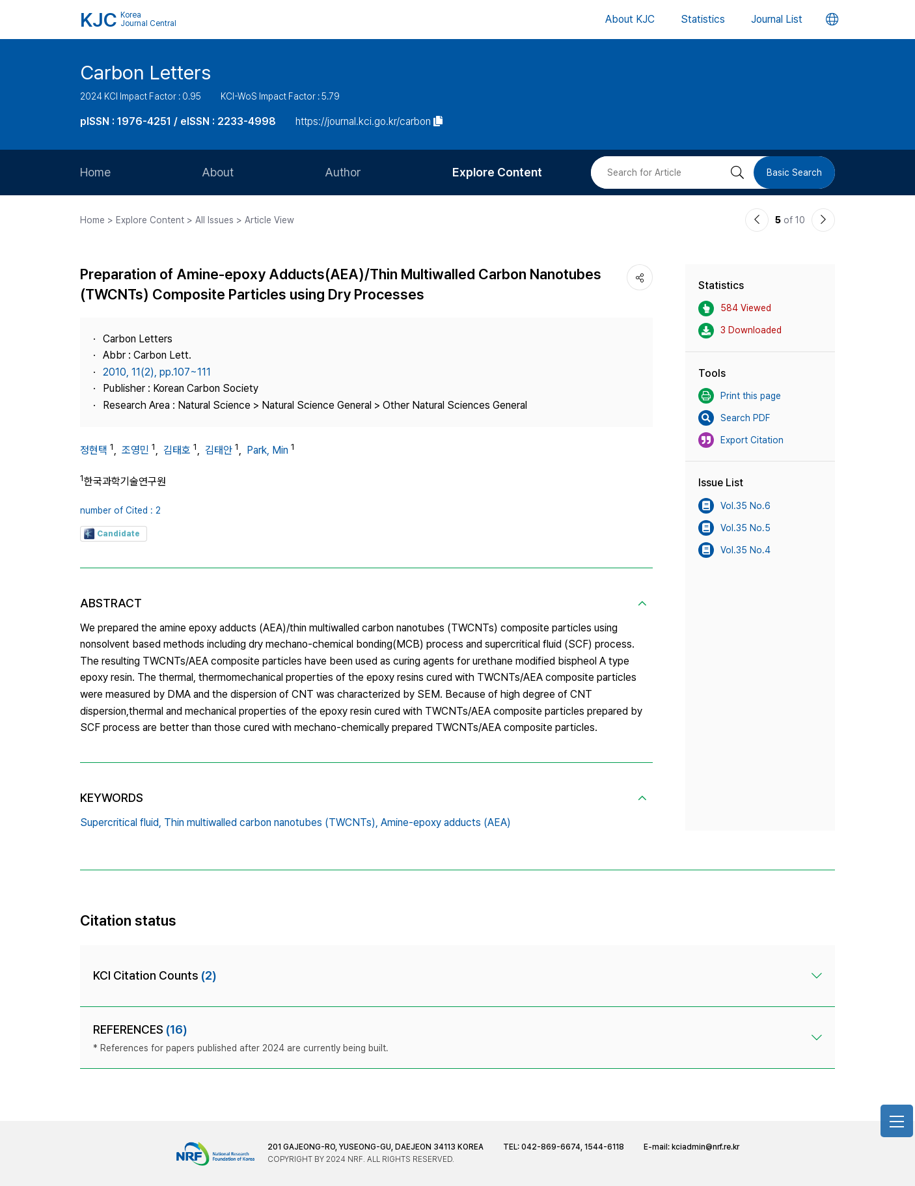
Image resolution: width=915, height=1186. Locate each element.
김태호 (177, 450)
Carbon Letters (145, 72)
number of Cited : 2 (120, 510)
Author (343, 172)
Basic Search (794, 172)
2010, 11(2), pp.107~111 (157, 372)
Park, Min (267, 450)
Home (95, 172)
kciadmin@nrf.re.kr (705, 1147)
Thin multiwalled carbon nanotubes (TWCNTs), (271, 822)
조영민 (135, 450)
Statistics (703, 19)
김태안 (218, 450)
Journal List (776, 19)
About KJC (630, 19)
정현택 (93, 450)
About (218, 172)
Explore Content (497, 172)
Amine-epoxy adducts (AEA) (446, 822)
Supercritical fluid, (120, 822)
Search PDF (734, 418)
